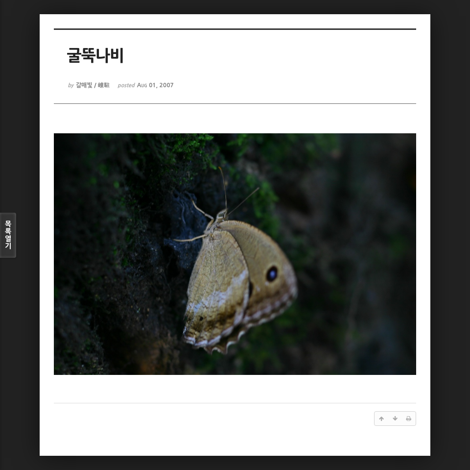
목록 (8, 235)
